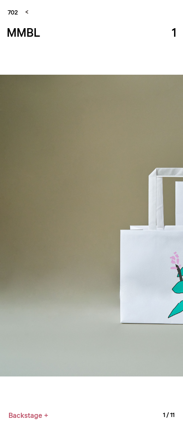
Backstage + (28, 415)
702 (13, 12)
